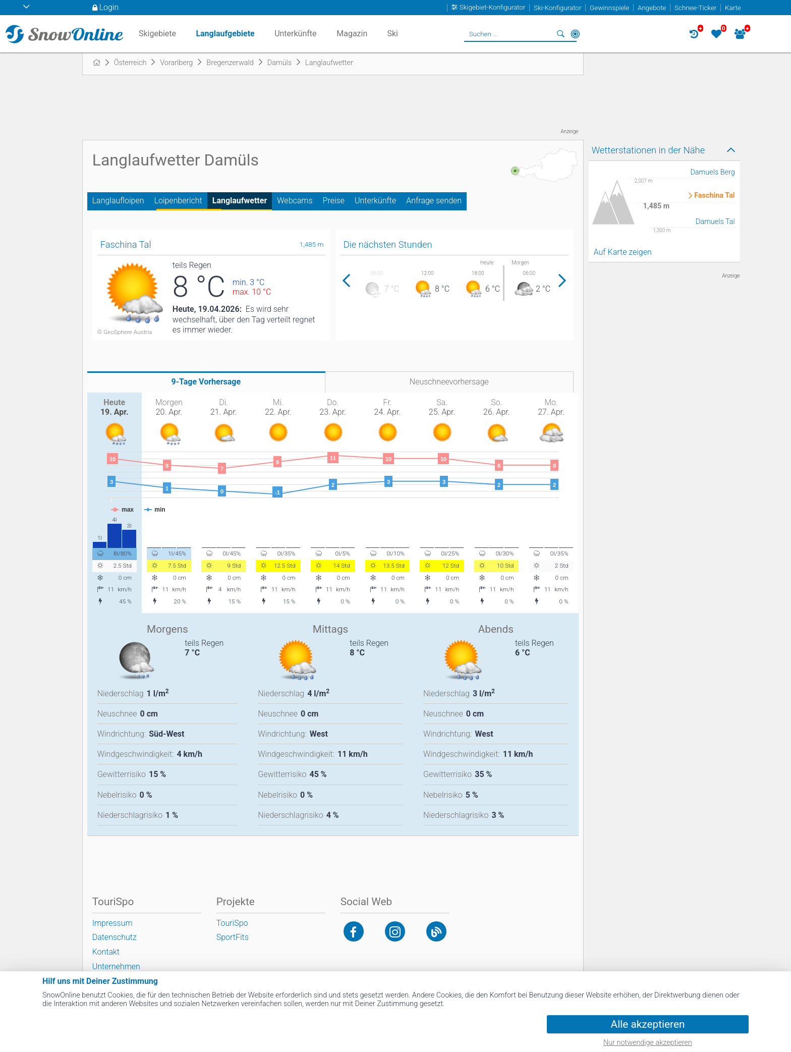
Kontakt (106, 952)
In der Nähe (575, 33)
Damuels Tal (715, 221)
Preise (334, 200)
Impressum (112, 923)
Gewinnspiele (609, 8)
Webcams (294, 200)
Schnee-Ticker (695, 8)
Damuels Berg (712, 172)
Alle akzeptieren (648, 1024)
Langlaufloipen (118, 200)
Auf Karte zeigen (623, 252)
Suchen (561, 33)
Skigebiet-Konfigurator (493, 8)
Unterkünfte (375, 200)
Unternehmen (116, 966)
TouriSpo (232, 923)
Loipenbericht (178, 200)
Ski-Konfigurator (557, 8)
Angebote (652, 8)
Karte (733, 8)
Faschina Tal (714, 195)
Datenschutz (114, 937)
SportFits (232, 937)
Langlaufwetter (239, 200)
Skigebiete (157, 33)
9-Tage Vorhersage (206, 381)
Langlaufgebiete (225, 33)
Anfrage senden (434, 200)
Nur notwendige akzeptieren (647, 1042)
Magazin (351, 33)
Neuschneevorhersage (449, 381)
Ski (392, 33)
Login (109, 7)
